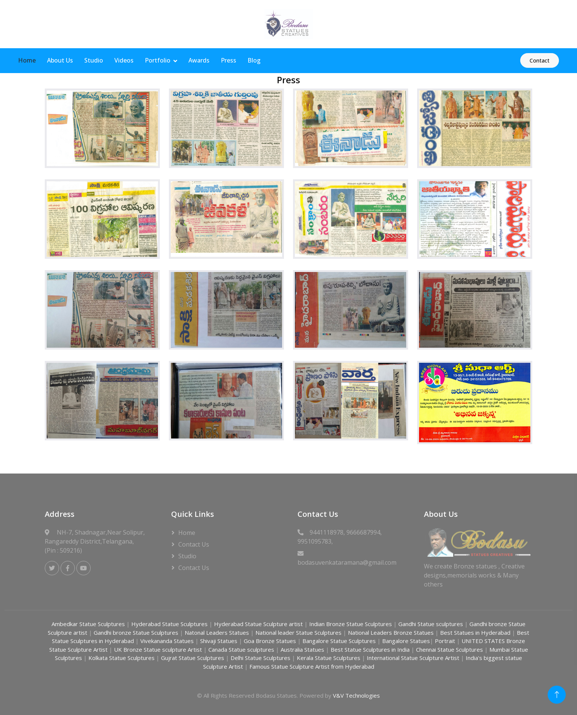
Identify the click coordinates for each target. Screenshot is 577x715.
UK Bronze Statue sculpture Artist (158, 649)
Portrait (445, 641)
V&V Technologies (356, 695)
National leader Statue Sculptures (298, 632)
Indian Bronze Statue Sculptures (350, 624)
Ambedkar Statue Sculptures (89, 624)
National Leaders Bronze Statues (391, 632)
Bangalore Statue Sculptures (339, 641)
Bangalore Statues (406, 641)
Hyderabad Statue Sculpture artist (258, 624)
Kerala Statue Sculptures (329, 658)
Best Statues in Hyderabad (475, 632)
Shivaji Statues (219, 641)
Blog (254, 60)
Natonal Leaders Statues (217, 632)
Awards (199, 60)
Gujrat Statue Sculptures (193, 658)
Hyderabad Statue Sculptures (170, 624)
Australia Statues (302, 649)
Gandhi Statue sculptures (430, 624)
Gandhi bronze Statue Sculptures (136, 632)
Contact (540, 60)
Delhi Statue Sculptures (261, 658)
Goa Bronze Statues (271, 641)
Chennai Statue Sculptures (450, 649)
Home (27, 60)
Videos (124, 60)
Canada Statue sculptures (242, 649)
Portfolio (157, 60)
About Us (60, 60)
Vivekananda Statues (167, 641)
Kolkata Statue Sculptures (122, 658)
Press (228, 60)
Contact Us (193, 544)
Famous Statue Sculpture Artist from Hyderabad (311, 666)
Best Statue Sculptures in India (370, 649)
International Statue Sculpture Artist (414, 658)
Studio (93, 60)
